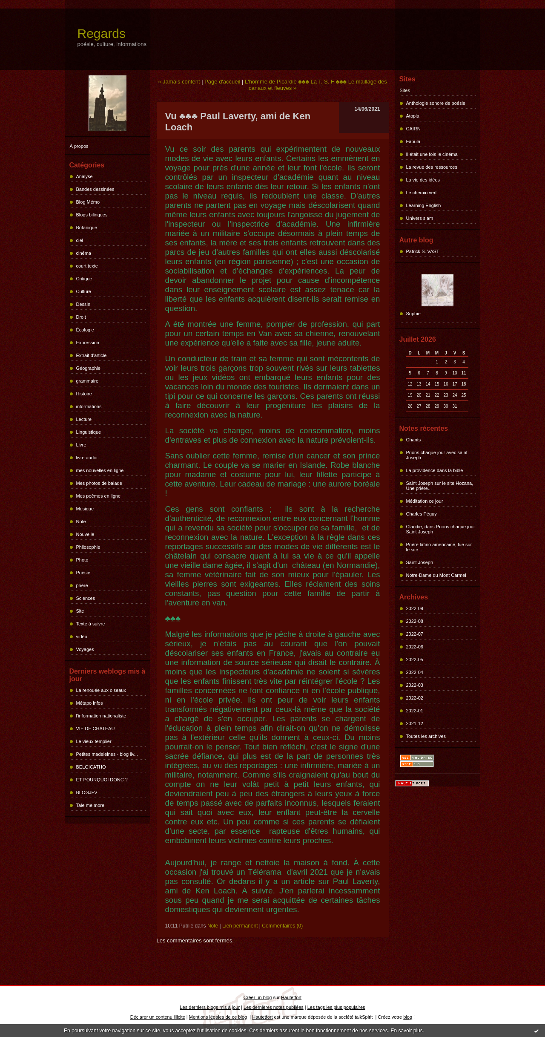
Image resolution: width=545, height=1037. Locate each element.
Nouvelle (85, 534)
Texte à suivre (90, 623)
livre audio (87, 457)
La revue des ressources (431, 167)
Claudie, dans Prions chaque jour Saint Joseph (440, 529)
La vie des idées (423, 179)
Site (80, 611)
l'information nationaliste (101, 715)
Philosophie (88, 547)
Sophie (413, 313)
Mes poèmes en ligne (98, 495)
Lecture (84, 419)
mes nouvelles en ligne (100, 470)
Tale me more (90, 805)
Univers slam (419, 218)
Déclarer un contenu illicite (157, 1017)
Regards (101, 33)
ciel (79, 240)
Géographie (88, 368)
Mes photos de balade (99, 483)
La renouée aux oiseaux (101, 690)
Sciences (85, 598)
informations (89, 406)
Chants (413, 439)
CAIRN (413, 128)
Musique (85, 508)
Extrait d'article (91, 355)
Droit (81, 317)
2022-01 (414, 710)
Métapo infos (89, 703)
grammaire (87, 380)
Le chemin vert (421, 192)
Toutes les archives (426, 736)
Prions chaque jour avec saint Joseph (437, 455)
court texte (87, 265)
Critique (84, 278)
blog (407, 1017)
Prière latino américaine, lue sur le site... (439, 547)
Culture (83, 291)
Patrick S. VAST (422, 251)
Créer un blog (258, 997)
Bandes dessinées (95, 189)
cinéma (83, 253)
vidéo (81, 636)
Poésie (83, 572)
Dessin (83, 304)
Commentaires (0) (282, 926)
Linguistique (88, 432)
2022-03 (414, 685)
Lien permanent (240, 926)
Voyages (85, 649)
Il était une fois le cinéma (432, 154)
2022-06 (414, 646)
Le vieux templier (94, 741)
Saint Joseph (419, 562)
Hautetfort (291, 997)
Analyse (84, 176)
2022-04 (414, 672)
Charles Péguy (421, 513)
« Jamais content (179, 81)
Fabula (413, 141)
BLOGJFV (87, 792)
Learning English (423, 205)
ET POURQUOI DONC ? (102, 779)
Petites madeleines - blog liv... (107, 754)
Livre (81, 444)
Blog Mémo (88, 202)
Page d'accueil (222, 81)
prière (82, 585)
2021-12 (414, 723)
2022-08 (414, 621)
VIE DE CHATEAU (95, 728)
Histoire (84, 393)
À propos (79, 146)
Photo (82, 559)
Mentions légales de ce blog (218, 1017)
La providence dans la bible (434, 470)
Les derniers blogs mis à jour (210, 1007)
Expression (87, 342)
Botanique (87, 227)
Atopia (412, 115)
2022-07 (414, 634)
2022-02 (414, 697)
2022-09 (414, 608)
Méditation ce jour (424, 501)
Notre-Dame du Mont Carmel (436, 575)
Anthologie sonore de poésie (435, 103)
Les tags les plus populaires (336, 1007)
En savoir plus (406, 1031)
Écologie (85, 329)
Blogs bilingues (92, 214)
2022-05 (414, 659)
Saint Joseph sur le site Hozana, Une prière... (439, 486)
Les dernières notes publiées (274, 1007)
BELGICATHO (91, 766)
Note (81, 521)
